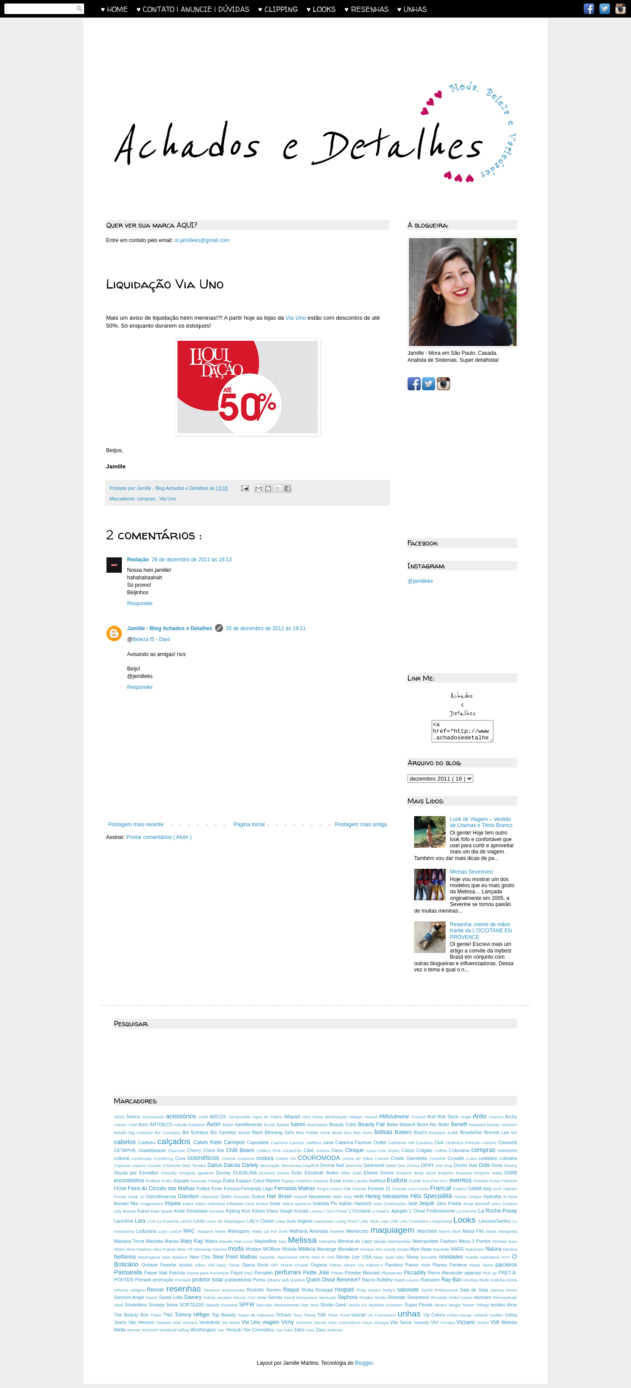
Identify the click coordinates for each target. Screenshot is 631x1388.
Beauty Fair (372, 1128)
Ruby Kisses (370, 1294)
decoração (270, 1169)
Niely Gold (384, 1261)
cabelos (126, 1145)
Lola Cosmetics (415, 1225)
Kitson (259, 1214)
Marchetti (428, 1235)
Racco (369, 1283)
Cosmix (230, 1162)
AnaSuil (419, 1120)
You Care (284, 1333)
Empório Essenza (456, 1176)
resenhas (185, 1292)
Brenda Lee (497, 1136)
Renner (156, 1294)
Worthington (204, 1333)
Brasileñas (472, 1136)
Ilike (135, 1207)
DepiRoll (311, 1169)
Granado (243, 1200)
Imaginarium (152, 1207)
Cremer (382, 1162)
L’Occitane (360, 1214)
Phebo (338, 1276)
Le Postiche (169, 1225)
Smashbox (136, 1308)
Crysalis (456, 1162)
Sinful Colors (461, 1301)
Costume (247, 1162)
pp (495, 1276)
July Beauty (125, 1215)
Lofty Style (369, 1225)
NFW (306, 1261)
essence (321, 1184)
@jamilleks (420, 581)
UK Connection (382, 1319)
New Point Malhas (236, 1261)
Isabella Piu (326, 1207)
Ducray (224, 1176)
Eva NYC (440, 1184)
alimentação (337, 1120)
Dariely (251, 1169)
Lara (141, 1225)
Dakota (233, 1169)
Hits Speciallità (432, 1199)
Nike (401, 1261)
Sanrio (152, 1301)
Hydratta (493, 1200)
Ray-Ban (452, 1284)
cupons (139, 1169)
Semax (276, 1301)
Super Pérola (419, 1308)
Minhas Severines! (471, 876)
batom (299, 1128)
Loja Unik (390, 1225)
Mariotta (155, 1245)
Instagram (620, 9)
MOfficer (272, 1253)
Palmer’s (375, 1269)
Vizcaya (448, 1326)
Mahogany (239, 1235)
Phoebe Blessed (363, 1276)
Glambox (189, 1200)
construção (142, 1162)
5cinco (134, 1120)
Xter (221, 1333)
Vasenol (164, 1326)
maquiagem (393, 1233)
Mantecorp (358, 1235)
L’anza (316, 1215)
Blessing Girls (280, 1136)
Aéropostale (240, 1120)
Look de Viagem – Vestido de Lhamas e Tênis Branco (481, 826)
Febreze (509, 1184)
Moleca (307, 1253)
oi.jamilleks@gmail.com (202, 240)
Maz (283, 1245)
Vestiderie (210, 1326)
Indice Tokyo (194, 1207)
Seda (262, 1301)
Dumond (268, 1176)
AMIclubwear (395, 1120)
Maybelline (266, 1245)
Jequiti (427, 1207)
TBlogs (483, 1308)
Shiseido (397, 1301)
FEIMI (121, 1192)
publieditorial (239, 1283)
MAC (190, 1235)
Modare (254, 1253)
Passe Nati (156, 1276)
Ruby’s (390, 1294)
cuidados (489, 1162)
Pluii (488, 1276)
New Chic (201, 1260)
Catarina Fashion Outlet (361, 1146)
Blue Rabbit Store (314, 1136)
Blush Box (342, 1136)
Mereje (381, 1245)
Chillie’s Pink (269, 1154)
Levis (200, 1224)
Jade (413, 1207)
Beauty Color (343, 1128)
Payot (237, 1276)
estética (377, 1184)
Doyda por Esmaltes (137, 1176)
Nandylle (441, 1253)
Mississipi (203, 1253)
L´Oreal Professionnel (433, 1214)
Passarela (129, 1276)
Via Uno (296, 317)
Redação (138, 560)
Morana (368, 1253)
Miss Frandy (165, 1253)
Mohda (290, 1253)
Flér (348, 1192)
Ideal (512, 1200)
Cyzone (155, 1169)
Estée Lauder (356, 1184)
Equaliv (182, 1184)
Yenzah (234, 1333)
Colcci (408, 1154)
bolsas (384, 1135)
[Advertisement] (273, 42)
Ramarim (431, 1283)
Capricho (280, 1146)
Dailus (215, 1169)
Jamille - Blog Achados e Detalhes (172, 488)
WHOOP (151, 1333)
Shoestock (419, 1301)
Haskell (300, 1200)
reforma (122, 1294)
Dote (485, 1169)
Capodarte (259, 1146)
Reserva (212, 1294)
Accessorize (154, 1120)
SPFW (247, 1309)
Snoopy (157, 1308)
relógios (138, 1294)
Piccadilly (416, 1277)
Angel (466, 1120)
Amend (371, 1120)
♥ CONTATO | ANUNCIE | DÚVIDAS (198, 9)
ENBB (510, 1176)
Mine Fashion (139, 1253)
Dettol (392, 1169)
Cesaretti (507, 1146)
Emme (388, 1176)
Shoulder (439, 1301)
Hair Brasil (280, 1200)
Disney (414, 1169)
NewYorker (288, 1261)
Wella (120, 1333)
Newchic (268, 1261)
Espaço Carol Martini (258, 1184)
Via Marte (231, 1326)
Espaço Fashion (297, 1184)
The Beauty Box (132, 1318)
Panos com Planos (427, 1268)
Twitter (604, 9)
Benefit (460, 1128)
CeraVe (490, 1146)
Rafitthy (385, 1283)
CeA (439, 1146)
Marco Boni (450, 1235)
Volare (483, 1326)
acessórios (182, 1120)
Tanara (441, 1308)
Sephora (348, 1301)
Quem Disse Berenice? (334, 1284)
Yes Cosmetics (259, 1333)
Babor (229, 1128)
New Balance (176, 1261)
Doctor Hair (466, 1169)
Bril (514, 1136)
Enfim (168, 1184)
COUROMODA (320, 1161)
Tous (298, 1319)
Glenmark (210, 1200)
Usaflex (497, 1319)
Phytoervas (392, 1276)
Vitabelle (422, 1326)
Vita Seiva (401, 1326)
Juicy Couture (504, 1207)
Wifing (183, 1333)
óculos (187, 1268)
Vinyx (368, 1326)
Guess (259, 1200)
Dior (402, 1169)
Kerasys (217, 1215)
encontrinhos (129, 1184)
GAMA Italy (480, 1192)
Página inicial (249, 824)
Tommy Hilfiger (193, 1319)
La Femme (467, 1215)
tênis (512, 1308)
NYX (506, 1261)
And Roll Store (444, 1120)
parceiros (506, 1269)
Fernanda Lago (257, 1192)
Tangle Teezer (462, 1308)
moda (236, 1252)
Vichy (288, 1326)
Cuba (472, 1162)
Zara (311, 1333)
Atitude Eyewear (190, 1128)
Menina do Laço (356, 1245)
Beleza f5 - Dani (151, 639)
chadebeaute (153, 1154)
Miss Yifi (185, 1253)
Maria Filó (474, 1235)
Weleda (509, 1326)
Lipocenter (324, 1225)
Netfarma (126, 1261)
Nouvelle (430, 1261)
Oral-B (287, 1269)
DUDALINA (246, 1176)
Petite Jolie (317, 1277)
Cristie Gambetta (410, 1162)
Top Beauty (225, 1318)
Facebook (589, 9)
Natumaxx (475, 1253)
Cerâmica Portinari (463, 1146)
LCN (152, 1225)
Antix (481, 1120)
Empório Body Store (417, 1176)
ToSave (284, 1318)
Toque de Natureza (257, 1319)
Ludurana (147, 1235)
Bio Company (168, 1136)
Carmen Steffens (306, 1146)
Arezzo (121, 1128)
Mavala (226, 1245)
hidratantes (397, 1200)
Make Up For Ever (270, 1235)
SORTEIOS (193, 1308)
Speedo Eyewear (222, 1308)
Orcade (302, 1269)
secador (225, 1301)
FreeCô (460, 1192)
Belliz (444, 1128)
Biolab (245, 1136)
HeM (359, 1200)
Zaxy (321, 1333)
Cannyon (235, 1146)
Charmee (177, 1154)
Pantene (459, 1268)
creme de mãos (358, 1162)
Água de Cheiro (268, 1120)
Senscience (307, 1301)
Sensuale (328, 1301)
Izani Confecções (390, 1207)
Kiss (246, 1214)
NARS (458, 1253)
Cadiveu (147, 1146)
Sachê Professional (440, 1294)
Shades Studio (373, 1301)
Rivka (308, 1293)
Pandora (395, 1268)
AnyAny (497, 1120)
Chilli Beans (241, 1154)
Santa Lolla (171, 1301)
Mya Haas (421, 1253)
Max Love (244, 1245)
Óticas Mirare (344, 1269)
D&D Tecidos (195, 1169)
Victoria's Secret (312, 1326)
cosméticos (205, 1161)
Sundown (395, 1308)
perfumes (289, 1276)
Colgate (425, 1154)
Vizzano (467, 1326)
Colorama (460, 1154)
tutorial (359, 1318)
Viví (435, 1326)
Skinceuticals (505, 1301)
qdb (286, 1283)
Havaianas (320, 1200)
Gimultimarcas (162, 1200)
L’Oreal (379, 1215)
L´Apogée (398, 1214)
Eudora (398, 1184)
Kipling (233, 1214)
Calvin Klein (208, 1146)
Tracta (310, 1319)
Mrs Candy (386, 1253)
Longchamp (441, 1225)
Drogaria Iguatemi (197, 1176)
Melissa (303, 1244)
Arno (143, 1128)
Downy (510, 1169)
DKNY (428, 1169)
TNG (169, 1318)
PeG (250, 1276)
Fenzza (232, 1192)
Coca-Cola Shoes (383, 1154)
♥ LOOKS (326, 9)
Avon (214, 1127)
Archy (511, 1120)
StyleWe (377, 1308)
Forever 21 (380, 1192)
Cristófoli (438, 1162)
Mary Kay (193, 1245)
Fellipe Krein (210, 1192)
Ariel (133, 1128)
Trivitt (345, 1319)
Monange (327, 1253)
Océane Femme (160, 1268)
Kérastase (197, 1214)
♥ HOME (119, 9)
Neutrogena (150, 1261)
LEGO (187, 1225)
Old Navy (218, 1269)
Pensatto (265, 1276)
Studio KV (358, 1308)
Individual (217, 1207)
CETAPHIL (126, 1154)
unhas (411, 1317)
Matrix (212, 1245)
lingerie (306, 1224)
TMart (156, 1319)
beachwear (318, 1128)
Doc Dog (445, 1169)
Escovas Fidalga (207, 1184)
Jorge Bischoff (477, 1207)
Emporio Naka (489, 1176)
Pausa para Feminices (209, 1276)
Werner (134, 1333)
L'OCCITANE (336, 1215)
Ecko (297, 1176)
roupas (346, 1293)
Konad (302, 1214)
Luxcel (177, 1235)
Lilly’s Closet (261, 1224)
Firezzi (337, 1192)
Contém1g (164, 1162)
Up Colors (435, 1318)
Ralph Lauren (407, 1283)
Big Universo (141, 1136)
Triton (333, 1319)
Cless (338, 1154)
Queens (298, 1283)
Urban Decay (460, 1319)
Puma (259, 1283)
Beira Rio (427, 1128)
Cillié (310, 1154)
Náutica (510, 1253)
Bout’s (421, 1136)
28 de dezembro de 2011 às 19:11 (266, 628)
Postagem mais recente (135, 824)
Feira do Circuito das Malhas (162, 1192)
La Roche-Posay (497, 1215)
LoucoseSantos (495, 1224)
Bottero (404, 1136)
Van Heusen (142, 1326)
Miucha (220, 1253)
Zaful (300, 1333)
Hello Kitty (343, 1200)
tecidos (498, 1308)
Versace (190, 1326)
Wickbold (169, 1333)
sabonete (409, 1294)
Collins (441, 1154)
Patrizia (178, 1276)
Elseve (372, 1176)
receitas (471, 1283)
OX (362, 1269)
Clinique (355, 1154)
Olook (235, 1269)
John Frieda (449, 1207)
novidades (452, 1261)
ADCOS (218, 1120)
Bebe (393, 1128)
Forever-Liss (404, 1192)
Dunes (284, 1176)
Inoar (276, 1207)
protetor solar (208, 1284)
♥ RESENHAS (370, 9)
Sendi (290, 1301)
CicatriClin (293, 1154)
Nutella (473, 1261)
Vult (495, 1326)
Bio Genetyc (224, 1136)
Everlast (481, 1184)
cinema (323, 1154)
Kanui (144, 1214)
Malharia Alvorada (310, 1235)
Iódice (288, 1207)
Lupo (163, 1235)
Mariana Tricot (130, 1245)
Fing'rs (323, 1192)
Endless (153, 1184)
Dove (498, 1169)
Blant (258, 1136)
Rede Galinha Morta (498, 1283)
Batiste (284, 1128)
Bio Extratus (196, 1136)
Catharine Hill (402, 1146)
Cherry (195, 1154)
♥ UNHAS (412, 9)
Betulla (121, 1136)
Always (356, 1120)
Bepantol (478, 1128)
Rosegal (325, 1293)
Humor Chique (468, 1200)
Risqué (292, 1294)
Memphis (328, 1245)
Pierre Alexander (446, 1276)
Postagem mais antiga (361, 824)
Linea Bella (286, 1225)
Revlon (274, 1293)
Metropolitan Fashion (435, 1245)
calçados (175, 1145)
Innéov (263, 1207)
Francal (441, 1191)
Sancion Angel (129, 1301)
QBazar (274, 1283)
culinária (508, 1162)
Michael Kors (505, 1245)
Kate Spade (162, 1215)
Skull (119, 1308)
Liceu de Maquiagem (226, 1225)
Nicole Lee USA (355, 1260)
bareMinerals (249, 1128)
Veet (178, 1326)
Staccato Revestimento (278, 1308)
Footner (360, 1192)
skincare (483, 1301)
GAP (498, 1192)
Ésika (229, 1184)
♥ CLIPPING (282, 9)
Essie (336, 1184)
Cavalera (425, 1146)
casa (329, 1146)
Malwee (338, 1235)
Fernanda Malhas (295, 1192)
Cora (181, 1162)
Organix (320, 1268)
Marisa (173, 1245)
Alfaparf (293, 1120)
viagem (271, 1326)
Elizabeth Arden (323, 1176)
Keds (180, 1214)
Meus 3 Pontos (476, 1245)
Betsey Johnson (502, 1128)
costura (266, 1162)
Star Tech (310, 1308)
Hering (374, 1200)
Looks (465, 1223)
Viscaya (382, 1326)
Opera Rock (256, 1268)
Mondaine (349, 1253)
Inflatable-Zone (241, 1207)
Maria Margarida (501, 1235)
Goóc (227, 1200)
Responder (140, 603)
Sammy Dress (503, 1294)
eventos (462, 1184)
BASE (270, 1128)
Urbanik (481, 1319)
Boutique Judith (444, 1136)
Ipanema (304, 1207)
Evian (496, 1184)
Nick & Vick (324, 1261)
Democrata (292, 1169)
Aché (204, 1120)
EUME (415, 1184)
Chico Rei (214, 1154)
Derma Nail (332, 1169)
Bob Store (363, 1136)
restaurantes (234, 1294)
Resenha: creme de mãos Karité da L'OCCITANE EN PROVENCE (481, 934)
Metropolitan (400, 1245)
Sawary (193, 1301)
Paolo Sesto (482, 1269)
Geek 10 (137, 1200)
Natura (494, 1253)
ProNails (183, 1283)
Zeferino (335, 1333)
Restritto (256, 1293)
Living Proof (347, 1225)
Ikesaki (122, 1207)
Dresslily (170, 1176)
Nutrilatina (491, 1261)
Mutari (404, 1253)
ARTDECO (162, 1128)
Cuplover (123, 1169)
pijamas (473, 1276)
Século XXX (245, 1301)
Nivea (413, 1260)
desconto (354, 1169)
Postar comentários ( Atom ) (159, 837)
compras (146, 498)
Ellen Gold (352, 1176)
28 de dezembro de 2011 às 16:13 (192, 560)
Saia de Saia (475, 1293)
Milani (120, 1253)
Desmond (375, 1169)
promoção (163, 1283)
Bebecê (408, 1128)
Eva (426, 1184)
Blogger (364, 1367)
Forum (423, 1192)
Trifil (322, 1318)
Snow (173, 1308)
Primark (143, 1283)
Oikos (201, 1269)
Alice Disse (313, 1120)
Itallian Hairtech (356, 1207)
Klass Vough (280, 1214)
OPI (275, 1269)
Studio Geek (334, 1308)
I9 (505, 1200)
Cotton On (287, 1162)
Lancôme (124, 1224)
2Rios (120, 1120)
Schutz (210, 1301)
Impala (173, 1207)
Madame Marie (212, 1235)
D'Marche (172, 1169)
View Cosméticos (345, 1326)
